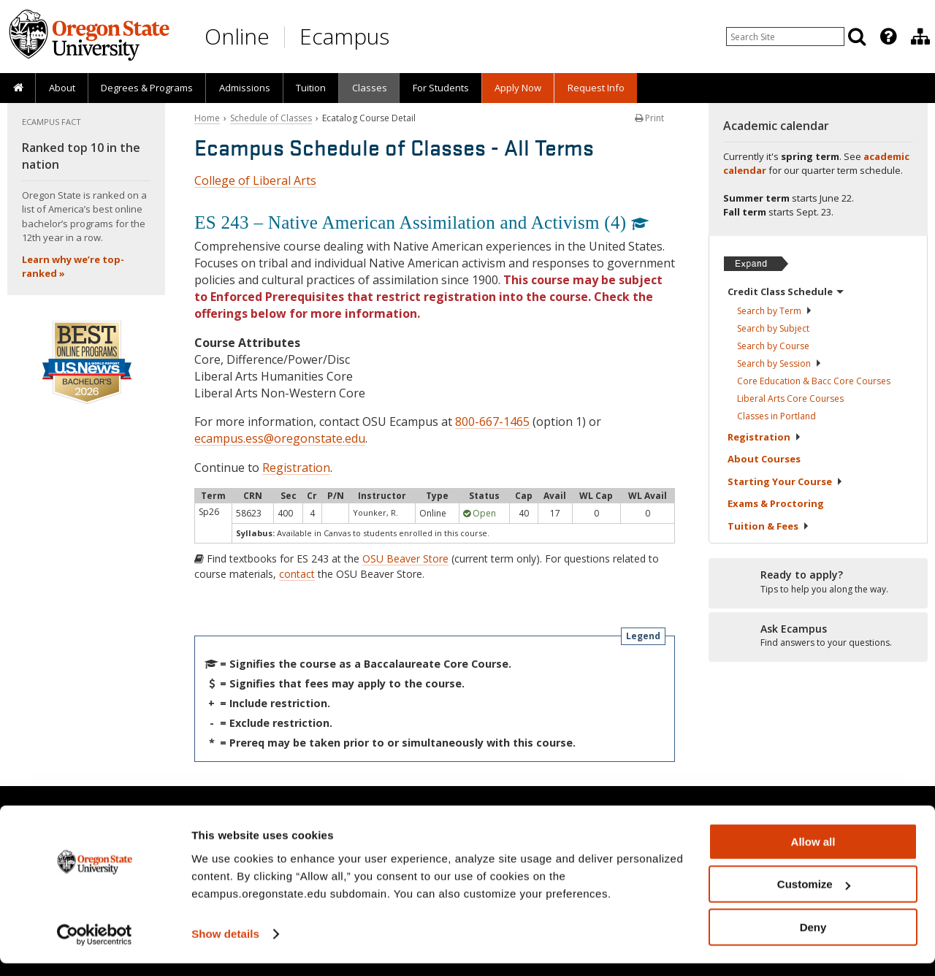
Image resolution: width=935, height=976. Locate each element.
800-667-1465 (492, 421)
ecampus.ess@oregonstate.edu (279, 438)
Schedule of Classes (271, 118)
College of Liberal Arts (255, 180)
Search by (774, 311)
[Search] (857, 36)
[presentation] (887, 36)
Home (207, 118)
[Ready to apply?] (818, 582)
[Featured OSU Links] (888, 36)
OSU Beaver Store (405, 558)
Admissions (244, 87)
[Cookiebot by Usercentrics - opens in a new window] (95, 947)
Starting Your (785, 481)
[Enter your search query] (785, 36)
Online (237, 36)
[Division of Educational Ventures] (920, 36)
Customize (813, 897)
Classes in (776, 416)
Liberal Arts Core (790, 398)
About (62, 87)
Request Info (596, 87)
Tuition (311, 87)
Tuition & (768, 526)
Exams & (776, 503)
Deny (813, 940)
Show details (225, 946)
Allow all (813, 854)
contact (297, 574)
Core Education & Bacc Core (813, 381)
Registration (296, 468)
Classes (369, 87)
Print (649, 118)
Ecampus (344, 36)
